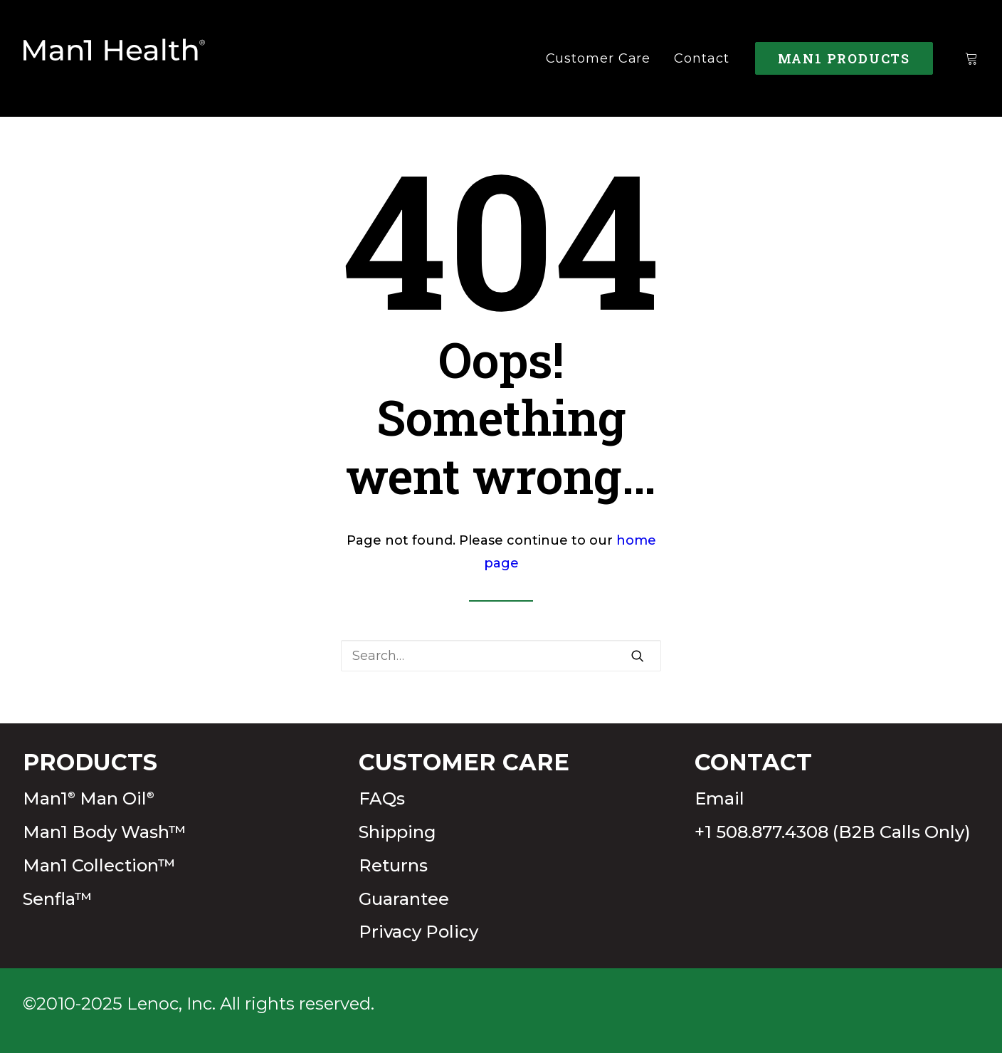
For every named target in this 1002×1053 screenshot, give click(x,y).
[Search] (501, 655)
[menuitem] (598, 58)
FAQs (382, 798)
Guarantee (404, 899)
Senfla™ (58, 899)
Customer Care (598, 58)
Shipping (397, 832)
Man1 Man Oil (88, 798)
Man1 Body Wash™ (104, 832)
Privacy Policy (418, 931)
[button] (637, 655)
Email (719, 798)
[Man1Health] (114, 58)
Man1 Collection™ (99, 865)
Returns (393, 865)
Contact (701, 58)
